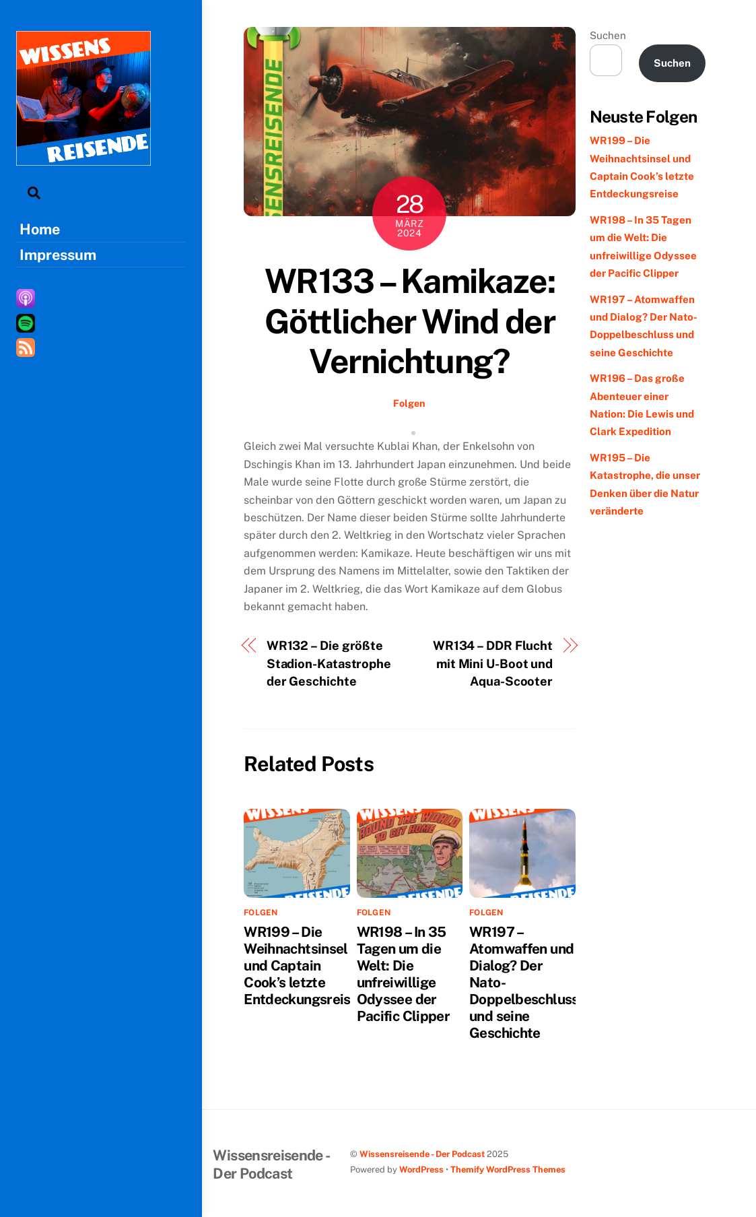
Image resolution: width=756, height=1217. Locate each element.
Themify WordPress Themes (507, 1169)
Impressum (58, 254)
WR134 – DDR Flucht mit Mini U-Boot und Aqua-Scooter (493, 663)
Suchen (608, 35)
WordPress (421, 1169)
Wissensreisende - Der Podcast (422, 1154)
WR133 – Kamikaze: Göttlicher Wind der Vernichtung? (410, 321)
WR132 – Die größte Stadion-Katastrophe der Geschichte (329, 663)
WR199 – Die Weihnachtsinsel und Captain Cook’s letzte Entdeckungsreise (301, 965)
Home (40, 229)
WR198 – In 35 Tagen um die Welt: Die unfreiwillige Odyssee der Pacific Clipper (403, 973)
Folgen (409, 403)
